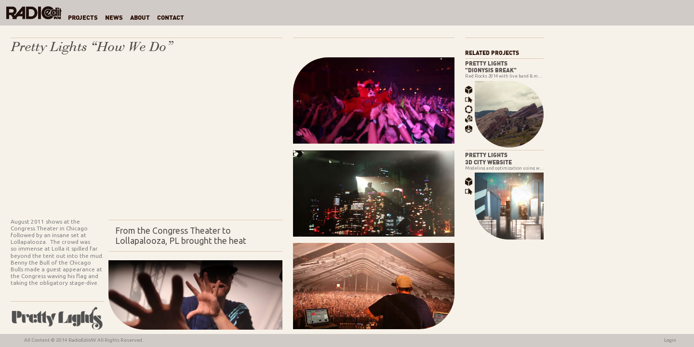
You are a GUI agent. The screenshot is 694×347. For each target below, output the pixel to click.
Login (670, 340)
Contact (170, 18)
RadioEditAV (82, 340)
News (114, 18)
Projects (83, 18)
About (140, 18)
